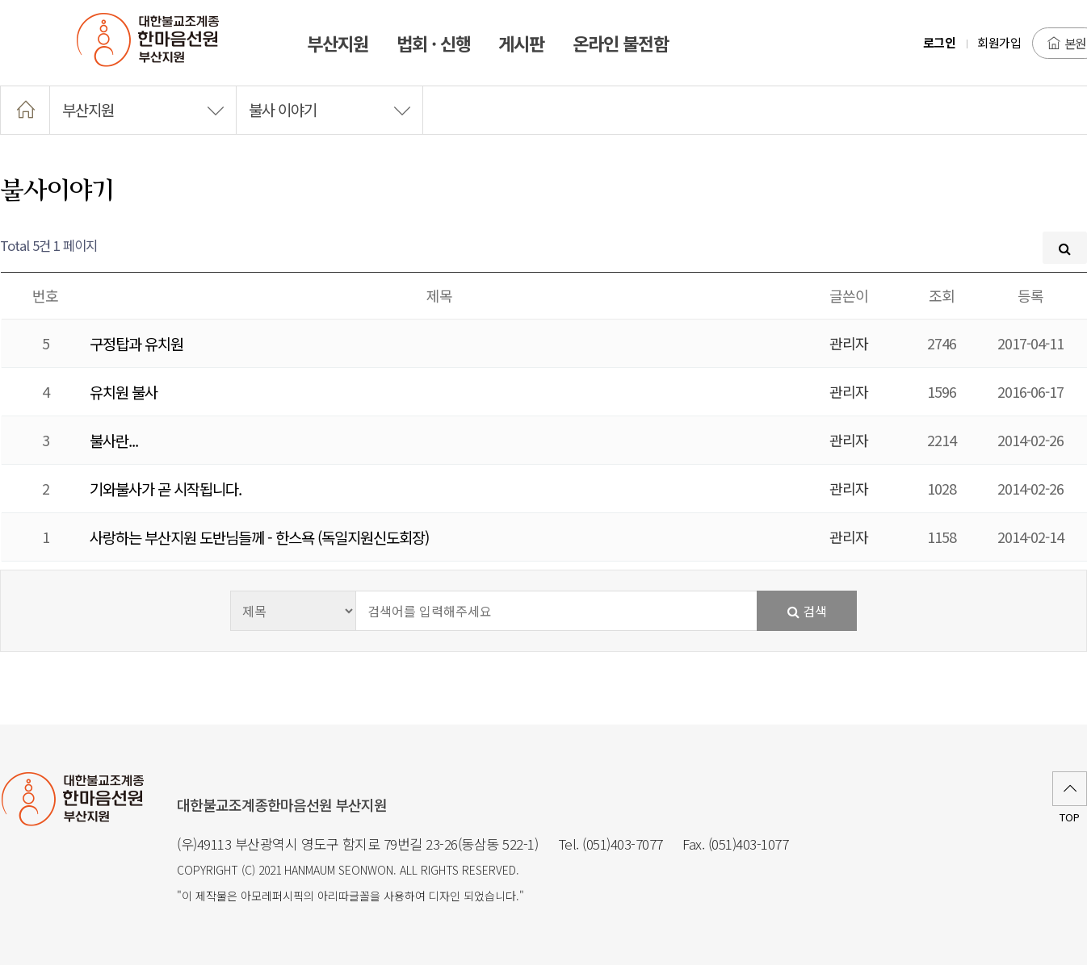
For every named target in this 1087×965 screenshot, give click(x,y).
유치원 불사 (123, 392)
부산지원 (143, 109)
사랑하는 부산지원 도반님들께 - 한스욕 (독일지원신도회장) (259, 537)
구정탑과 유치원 (136, 343)
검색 (807, 610)
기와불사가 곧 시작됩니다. (165, 488)
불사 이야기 (329, 109)
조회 (942, 295)
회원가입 (999, 42)
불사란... (114, 440)
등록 (1030, 295)
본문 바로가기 (0, 0)
